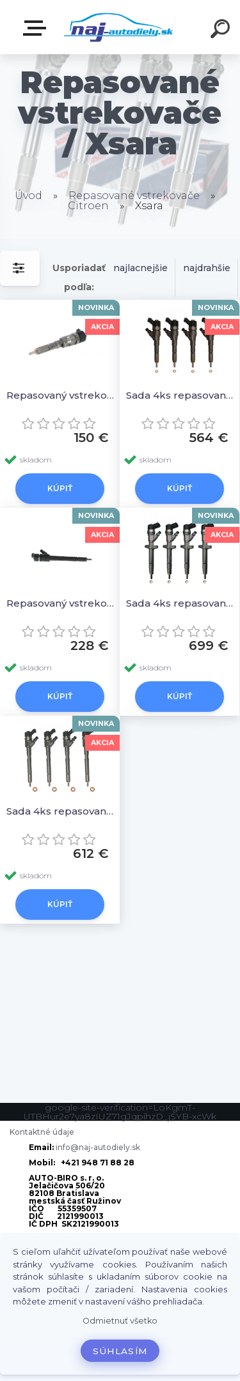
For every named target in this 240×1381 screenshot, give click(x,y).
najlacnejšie (140, 268)
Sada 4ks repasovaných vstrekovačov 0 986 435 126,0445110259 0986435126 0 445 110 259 (61, 811)
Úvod (28, 195)
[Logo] (118, 27)
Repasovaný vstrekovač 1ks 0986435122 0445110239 (61, 603)
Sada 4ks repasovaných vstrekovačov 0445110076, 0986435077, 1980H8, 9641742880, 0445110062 (181, 395)
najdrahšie (206, 268)
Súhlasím (120, 1351)
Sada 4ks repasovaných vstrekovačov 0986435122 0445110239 (181, 603)
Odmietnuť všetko (120, 1321)
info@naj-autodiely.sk (98, 1147)
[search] (222, 30)
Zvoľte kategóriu (37, 28)
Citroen (88, 206)
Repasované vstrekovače (134, 195)
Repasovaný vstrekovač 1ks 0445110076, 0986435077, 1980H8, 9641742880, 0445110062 (61, 395)
